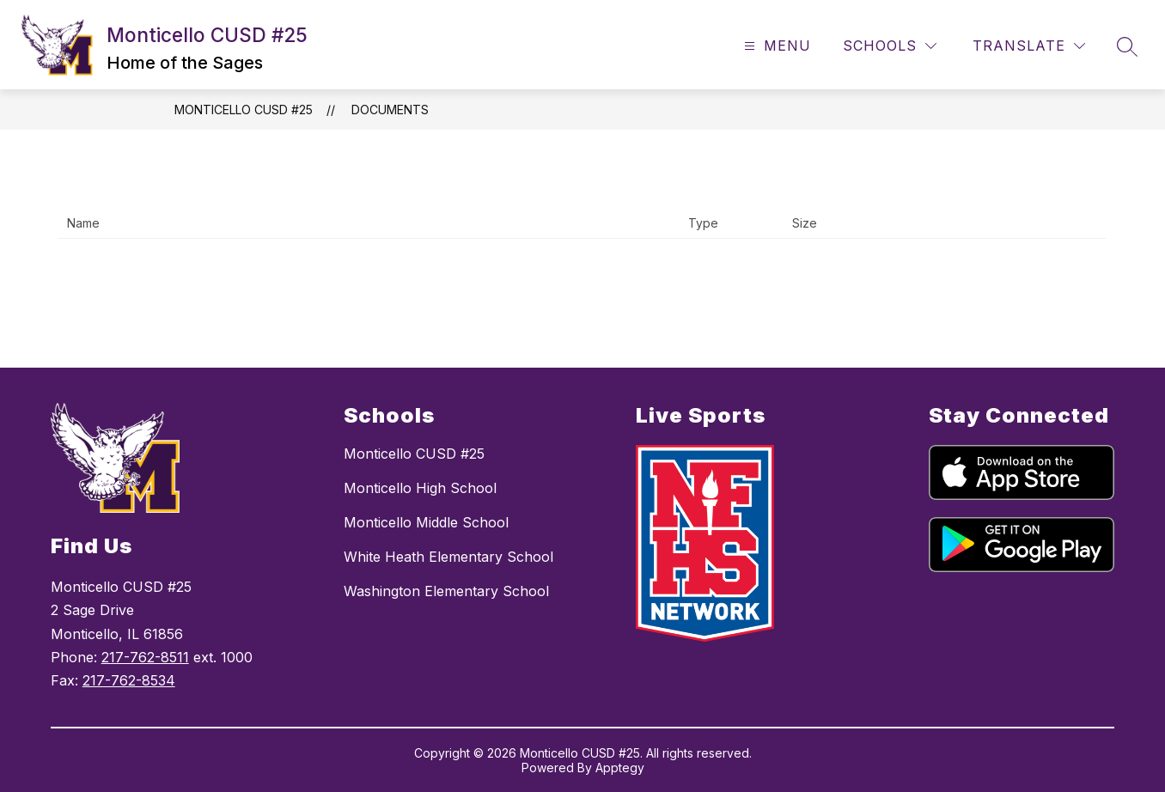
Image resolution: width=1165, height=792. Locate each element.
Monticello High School (420, 488)
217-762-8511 (145, 657)
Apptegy (619, 767)
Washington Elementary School (446, 591)
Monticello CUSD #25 (243, 109)
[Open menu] (775, 46)
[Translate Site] (1028, 46)
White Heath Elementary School (448, 556)
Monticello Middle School (426, 522)
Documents (390, 109)
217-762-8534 (128, 680)
